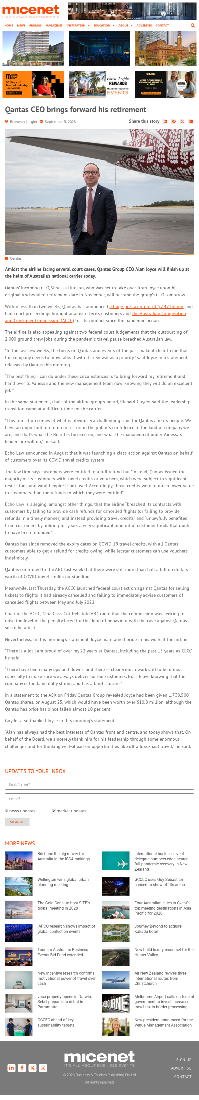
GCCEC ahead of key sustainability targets (56, 1028)
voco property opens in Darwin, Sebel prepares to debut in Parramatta (65, 1006)
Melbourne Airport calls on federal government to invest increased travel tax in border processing (164, 1006)
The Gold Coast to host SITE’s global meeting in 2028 (64, 911)
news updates (22, 816)
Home (8, 25)
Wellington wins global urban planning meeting (63, 887)
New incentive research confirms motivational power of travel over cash (67, 983)
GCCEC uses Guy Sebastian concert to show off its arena (159, 887)
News (21, 25)
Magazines (54, 25)
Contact (162, 25)
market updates (71, 816)
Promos (35, 25)
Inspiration (78, 25)
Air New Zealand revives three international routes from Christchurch (160, 983)
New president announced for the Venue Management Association (163, 1028)
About (125, 25)
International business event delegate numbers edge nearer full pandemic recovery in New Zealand (161, 866)
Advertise (144, 25)
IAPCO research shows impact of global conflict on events (66, 934)
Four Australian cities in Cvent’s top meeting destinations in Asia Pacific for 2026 (162, 913)
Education (104, 25)
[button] (192, 25)
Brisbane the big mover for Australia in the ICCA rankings (64, 861)
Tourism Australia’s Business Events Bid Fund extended (63, 957)
